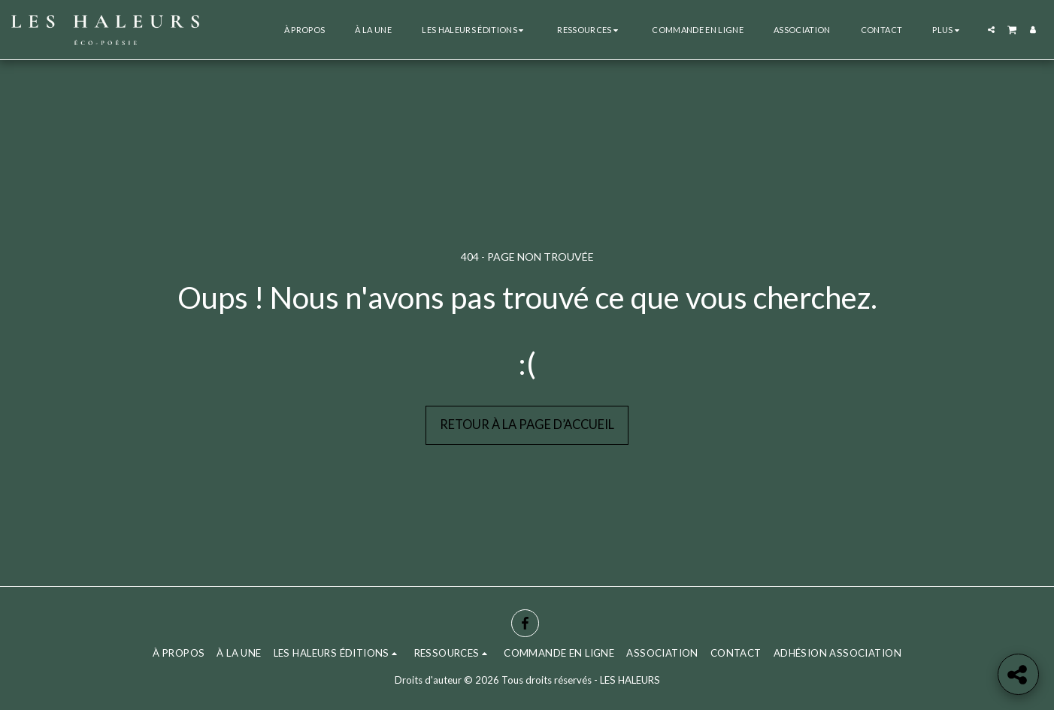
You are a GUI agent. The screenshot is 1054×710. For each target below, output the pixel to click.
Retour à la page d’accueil (527, 424)
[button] (474, 29)
